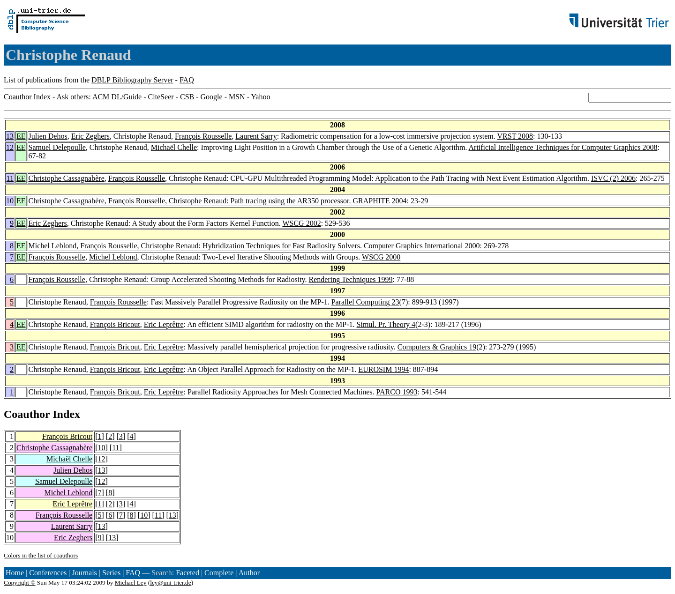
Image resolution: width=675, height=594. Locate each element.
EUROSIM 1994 (383, 369)
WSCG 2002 (301, 223)
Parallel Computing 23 (365, 302)
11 (10, 178)
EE (21, 136)
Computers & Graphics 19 (437, 347)
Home (15, 573)
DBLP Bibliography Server (132, 80)
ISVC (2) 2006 (613, 178)
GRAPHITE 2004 (379, 201)
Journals (84, 573)
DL (116, 97)
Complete (218, 573)
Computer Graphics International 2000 (422, 246)
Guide (132, 97)
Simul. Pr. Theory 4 (386, 324)
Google (212, 97)
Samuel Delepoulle (57, 147)
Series (111, 573)
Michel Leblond (53, 246)
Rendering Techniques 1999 (351, 279)
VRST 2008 (515, 136)
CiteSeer (161, 97)
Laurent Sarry (256, 136)
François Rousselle (203, 136)
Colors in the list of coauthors (41, 555)
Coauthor (27, 414)
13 (10, 136)
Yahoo (260, 97)
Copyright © (20, 582)
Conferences (48, 573)
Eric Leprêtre (164, 324)
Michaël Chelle (174, 147)
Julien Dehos (48, 136)
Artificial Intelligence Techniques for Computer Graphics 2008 (563, 147)
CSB (187, 97)
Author (249, 573)
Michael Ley (131, 582)
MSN (237, 97)
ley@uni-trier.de (170, 582)
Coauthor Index (27, 97)
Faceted (187, 573)
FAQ (187, 80)
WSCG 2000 (381, 257)
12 (10, 147)
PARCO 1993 (397, 392)
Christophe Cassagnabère (67, 178)
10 (10, 201)
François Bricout (115, 324)
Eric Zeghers (90, 136)
